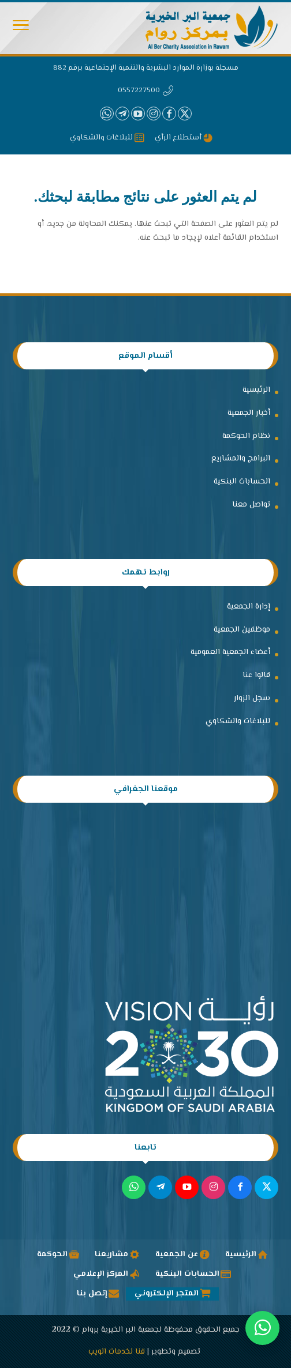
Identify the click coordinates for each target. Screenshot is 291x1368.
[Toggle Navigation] (21, 28)
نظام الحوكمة (246, 436)
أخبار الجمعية (248, 413)
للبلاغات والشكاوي (238, 721)
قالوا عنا (256, 675)
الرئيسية (256, 390)
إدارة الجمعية (248, 606)
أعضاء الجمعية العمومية (230, 652)
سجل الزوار (252, 698)
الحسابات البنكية (242, 481)
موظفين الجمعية (242, 629)
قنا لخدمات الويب (116, 1352)
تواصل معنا (251, 504)
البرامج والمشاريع (240, 458)
